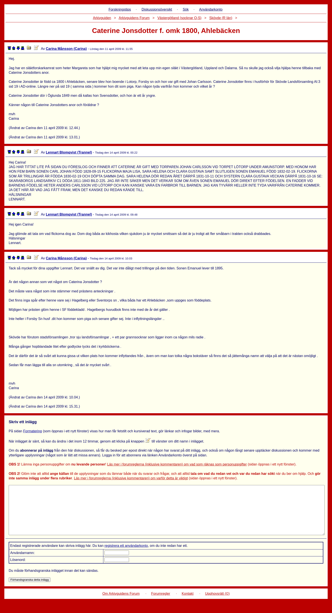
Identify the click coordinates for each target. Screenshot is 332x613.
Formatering (32, 431)
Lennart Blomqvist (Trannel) (69, 152)
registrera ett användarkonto (126, 555)
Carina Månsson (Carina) (66, 49)
